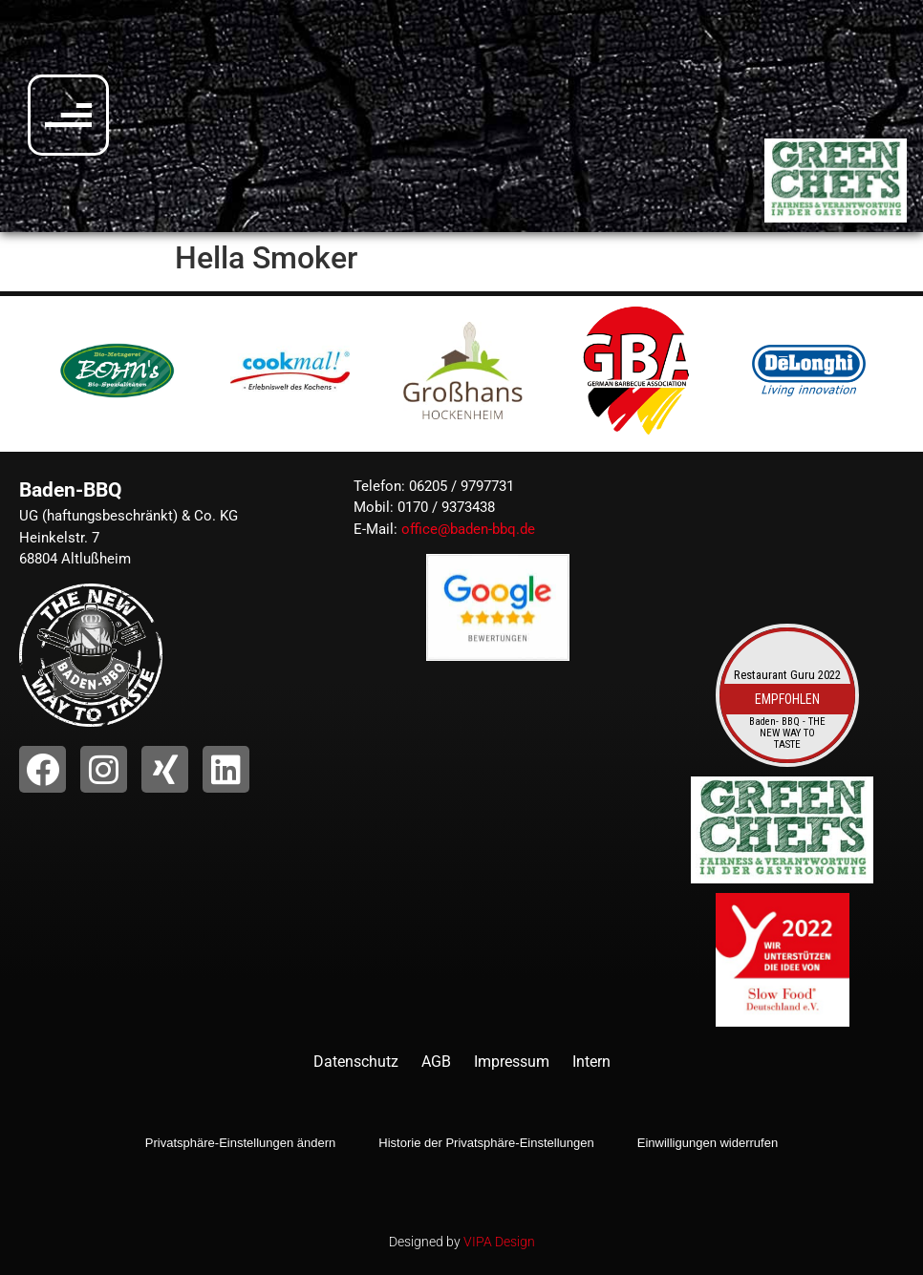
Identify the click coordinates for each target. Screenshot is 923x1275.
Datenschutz (355, 1061)
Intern (591, 1061)
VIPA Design (499, 1241)
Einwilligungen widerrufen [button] (707, 1143)
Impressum (511, 1061)
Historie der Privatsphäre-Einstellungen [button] (485, 1143)
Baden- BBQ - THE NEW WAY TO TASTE (787, 734)
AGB (436, 1061)
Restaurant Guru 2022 (787, 675)
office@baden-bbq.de (468, 529)
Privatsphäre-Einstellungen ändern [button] (240, 1143)
